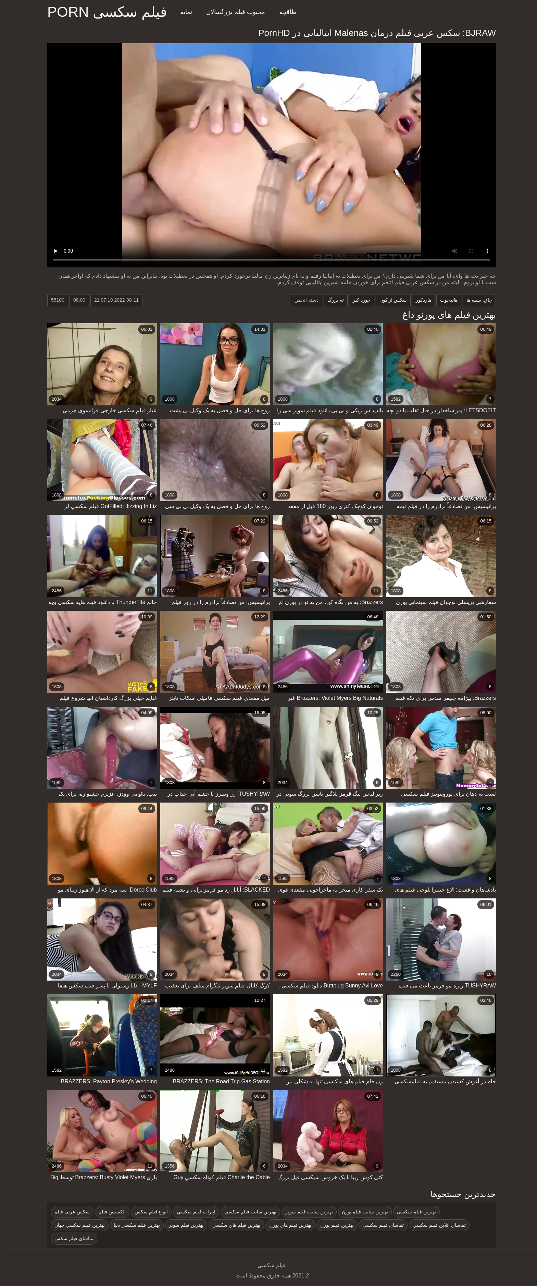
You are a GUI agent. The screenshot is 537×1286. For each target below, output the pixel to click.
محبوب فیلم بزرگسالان (232, 12)
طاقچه (284, 12)
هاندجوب (445, 300)
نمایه (183, 12)
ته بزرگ (332, 300)
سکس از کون (390, 300)
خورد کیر (358, 300)
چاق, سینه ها (476, 300)
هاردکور (420, 300)
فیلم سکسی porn (104, 12)
